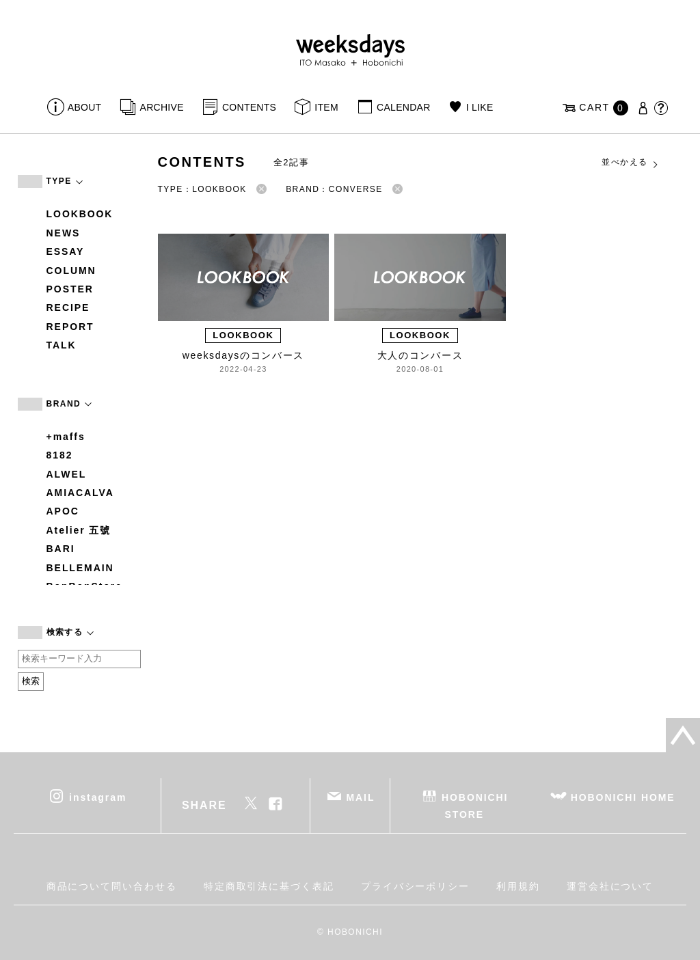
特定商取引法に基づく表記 (269, 886)
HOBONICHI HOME (623, 796)
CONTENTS (249, 107)
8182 (59, 455)
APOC (62, 511)
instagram (97, 796)
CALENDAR (403, 107)
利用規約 (518, 886)
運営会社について (610, 886)
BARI (60, 548)
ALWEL (66, 474)
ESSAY (65, 251)
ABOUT (85, 107)
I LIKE (480, 107)
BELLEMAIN (80, 567)
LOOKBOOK (79, 213)
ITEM (326, 107)
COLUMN (71, 270)
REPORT (70, 326)
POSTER (70, 289)
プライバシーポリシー (415, 886)
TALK (61, 345)
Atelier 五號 (78, 530)
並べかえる (630, 162)
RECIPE (68, 307)
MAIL (360, 796)
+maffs (65, 436)
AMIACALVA (80, 492)
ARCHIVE (162, 107)
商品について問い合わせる (111, 886)
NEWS (63, 233)
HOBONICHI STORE (475, 805)
